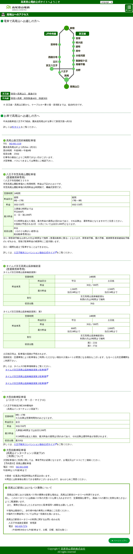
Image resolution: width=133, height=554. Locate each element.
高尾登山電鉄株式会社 (73, 548)
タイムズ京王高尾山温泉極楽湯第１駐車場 (26, 370)
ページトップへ (120, 541)
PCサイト (16, 127)
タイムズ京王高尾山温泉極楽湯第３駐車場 (26, 383)
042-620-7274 (21, 526)
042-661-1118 (15, 144)
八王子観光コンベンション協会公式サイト (35, 252)
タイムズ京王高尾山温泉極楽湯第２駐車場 (26, 376)
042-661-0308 (22, 467)
